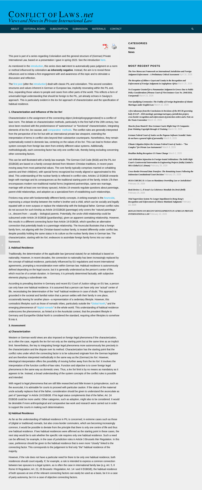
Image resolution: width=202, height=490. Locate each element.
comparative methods (59, 129)
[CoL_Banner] (52, 15)
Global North (98, 303)
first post (18, 84)
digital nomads (45, 307)
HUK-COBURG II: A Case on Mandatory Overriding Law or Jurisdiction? (159, 180)
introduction (37, 66)
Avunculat (109, 197)
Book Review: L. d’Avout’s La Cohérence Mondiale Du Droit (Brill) (156, 190)
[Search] (191, 28)
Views (131, 48)
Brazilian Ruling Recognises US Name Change (148, 153)
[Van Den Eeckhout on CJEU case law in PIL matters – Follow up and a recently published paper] (199, 245)
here (103, 60)
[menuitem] (15, 28)
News (131, 52)
